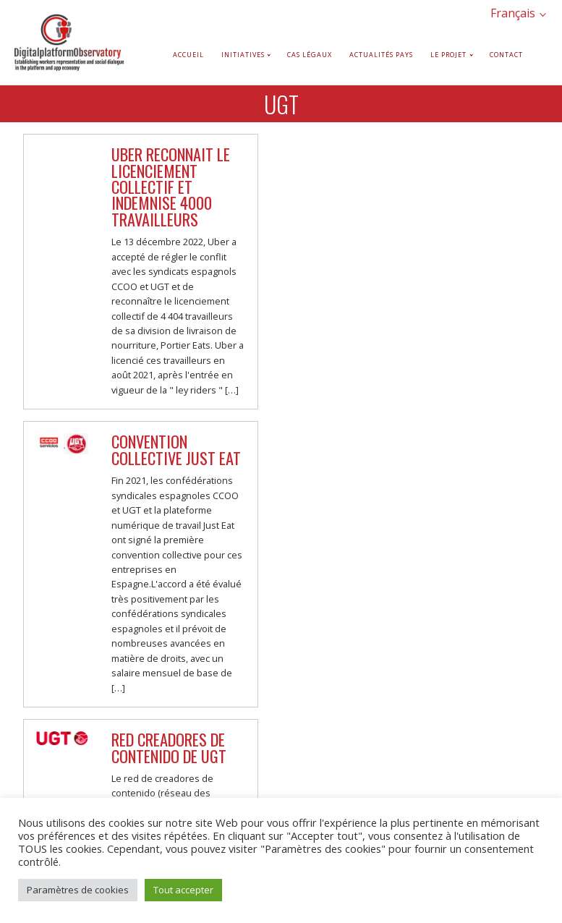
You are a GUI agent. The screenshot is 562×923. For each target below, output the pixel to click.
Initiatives (243, 54)
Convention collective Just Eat (176, 449)
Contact (506, 54)
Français (512, 13)
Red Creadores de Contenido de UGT (168, 747)
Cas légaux (309, 54)
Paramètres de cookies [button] (78, 889)
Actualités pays (381, 54)
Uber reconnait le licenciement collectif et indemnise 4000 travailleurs (170, 186)
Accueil (188, 54)
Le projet (448, 54)
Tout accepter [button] (183, 889)
